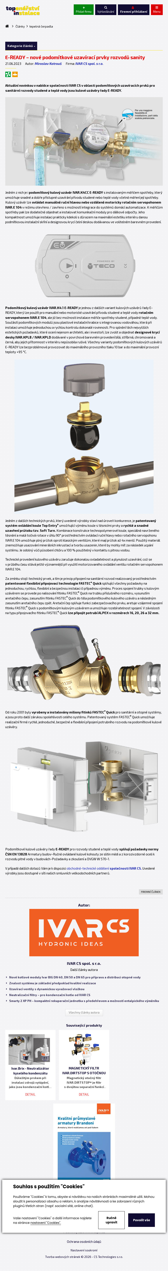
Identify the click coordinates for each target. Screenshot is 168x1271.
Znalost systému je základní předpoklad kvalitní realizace (51, 983)
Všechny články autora (84, 1012)
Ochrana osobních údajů (84, 1241)
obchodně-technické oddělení (104, 868)
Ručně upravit (111, 1220)
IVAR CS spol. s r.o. (89, 64)
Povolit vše (141, 1220)
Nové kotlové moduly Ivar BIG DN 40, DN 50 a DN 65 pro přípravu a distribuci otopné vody (73, 977)
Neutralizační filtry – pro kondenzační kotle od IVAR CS (48, 995)
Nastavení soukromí (84, 1250)
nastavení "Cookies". (45, 1223)
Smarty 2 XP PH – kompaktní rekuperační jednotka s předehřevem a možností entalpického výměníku (82, 1001)
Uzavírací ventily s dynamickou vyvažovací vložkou (45, 989)
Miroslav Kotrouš (48, 64)
